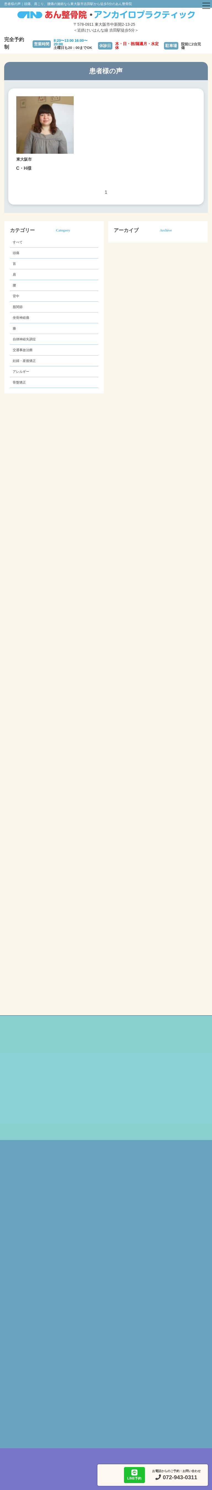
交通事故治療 (23, 350)
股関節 (18, 307)
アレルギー (21, 372)
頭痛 (16, 253)
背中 (16, 296)
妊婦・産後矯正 (24, 361)
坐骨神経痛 (21, 318)
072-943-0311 (180, 1477)
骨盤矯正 (19, 382)
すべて (18, 242)
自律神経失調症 (24, 339)
